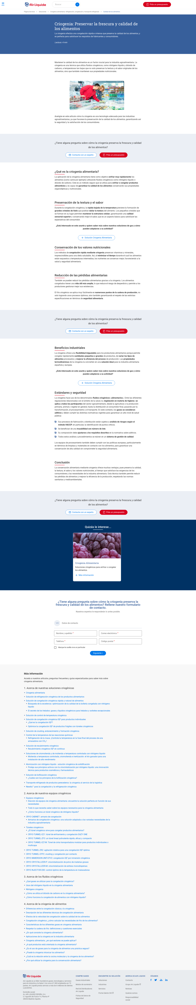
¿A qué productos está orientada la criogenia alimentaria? (51, 953)
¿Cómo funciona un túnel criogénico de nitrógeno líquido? (53, 821)
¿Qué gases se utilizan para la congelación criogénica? (50, 890)
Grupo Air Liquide (133, 994)
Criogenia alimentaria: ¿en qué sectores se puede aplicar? (51, 949)
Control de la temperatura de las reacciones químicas (49, 744)
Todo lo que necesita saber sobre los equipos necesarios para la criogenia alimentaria (65, 817)
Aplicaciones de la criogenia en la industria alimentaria (50, 945)
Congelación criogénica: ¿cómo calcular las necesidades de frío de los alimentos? (62, 930)
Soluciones (42, 21)
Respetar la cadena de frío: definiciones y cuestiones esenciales (54, 937)
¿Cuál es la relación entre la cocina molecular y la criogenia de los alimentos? (60, 965)
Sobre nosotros (122, 13)
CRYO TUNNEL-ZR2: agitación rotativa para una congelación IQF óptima (58, 859)
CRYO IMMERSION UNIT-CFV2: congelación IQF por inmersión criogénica (58, 867)
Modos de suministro (84, 994)
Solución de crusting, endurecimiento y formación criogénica (52, 740)
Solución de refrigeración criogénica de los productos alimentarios (55, 706)
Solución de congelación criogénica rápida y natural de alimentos (55, 710)
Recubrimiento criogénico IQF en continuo (46, 758)
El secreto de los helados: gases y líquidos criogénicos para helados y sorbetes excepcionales (69, 720)
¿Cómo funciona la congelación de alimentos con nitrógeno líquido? (56, 906)
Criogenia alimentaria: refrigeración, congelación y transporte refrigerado (74, 21)
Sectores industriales (103, 13)
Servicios (101, 998)
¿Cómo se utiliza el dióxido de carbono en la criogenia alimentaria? (55, 902)
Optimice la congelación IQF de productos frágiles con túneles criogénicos (60, 735)
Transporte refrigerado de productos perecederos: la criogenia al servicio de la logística (64, 792)
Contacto (129, 989)
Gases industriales (83, 989)
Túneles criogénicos (35, 836)
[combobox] (66, 4)
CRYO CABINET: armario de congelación (43, 826)
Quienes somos (131, 1002)
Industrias (102, 994)
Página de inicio (29, 21)
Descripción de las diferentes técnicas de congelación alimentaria (55, 922)
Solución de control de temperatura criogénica (46, 724)
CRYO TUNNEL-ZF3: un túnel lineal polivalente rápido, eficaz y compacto (60, 847)
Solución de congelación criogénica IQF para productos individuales (56, 728)
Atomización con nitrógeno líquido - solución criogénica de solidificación (58, 773)
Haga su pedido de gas (36, 13)
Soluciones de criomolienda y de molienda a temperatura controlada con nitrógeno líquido (65, 762)
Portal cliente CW (106, 1002)
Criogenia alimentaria (35, 702)
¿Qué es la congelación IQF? (40, 731)
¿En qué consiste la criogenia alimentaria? (44, 941)
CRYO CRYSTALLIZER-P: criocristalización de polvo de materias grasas (57, 871)
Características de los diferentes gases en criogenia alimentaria (54, 933)
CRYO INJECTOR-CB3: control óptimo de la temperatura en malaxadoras (58, 879)
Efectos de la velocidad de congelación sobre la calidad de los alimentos (58, 926)
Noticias (129, 998)
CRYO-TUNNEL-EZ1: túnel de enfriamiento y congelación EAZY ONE (57, 843)
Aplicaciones (84, 13)
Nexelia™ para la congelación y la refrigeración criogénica (51, 796)
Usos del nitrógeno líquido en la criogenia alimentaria (49, 894)
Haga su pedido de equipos (62, 13)
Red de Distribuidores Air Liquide (84, 999)
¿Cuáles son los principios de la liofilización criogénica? (52, 787)
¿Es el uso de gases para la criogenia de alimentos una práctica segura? (57, 957)
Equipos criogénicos (35, 807)
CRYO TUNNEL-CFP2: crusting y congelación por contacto (51, 863)
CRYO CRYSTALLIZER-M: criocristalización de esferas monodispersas (56, 875)
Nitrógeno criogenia (34, 898)
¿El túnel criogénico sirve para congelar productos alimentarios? (56, 839)
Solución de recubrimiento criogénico (42, 755)
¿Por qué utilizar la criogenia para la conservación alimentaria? (53, 969)
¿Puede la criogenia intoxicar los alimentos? (45, 961)
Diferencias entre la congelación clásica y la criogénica (50, 918)
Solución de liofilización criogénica (41, 784)
